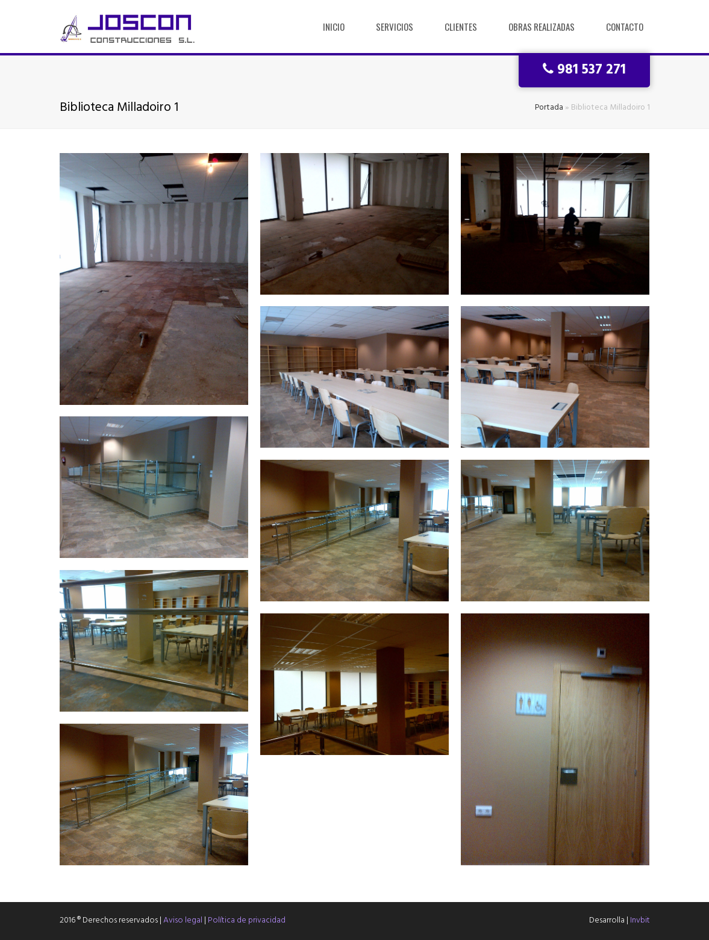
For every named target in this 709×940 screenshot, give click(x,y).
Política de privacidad (247, 920)
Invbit (640, 920)
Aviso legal (182, 920)
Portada (549, 107)
